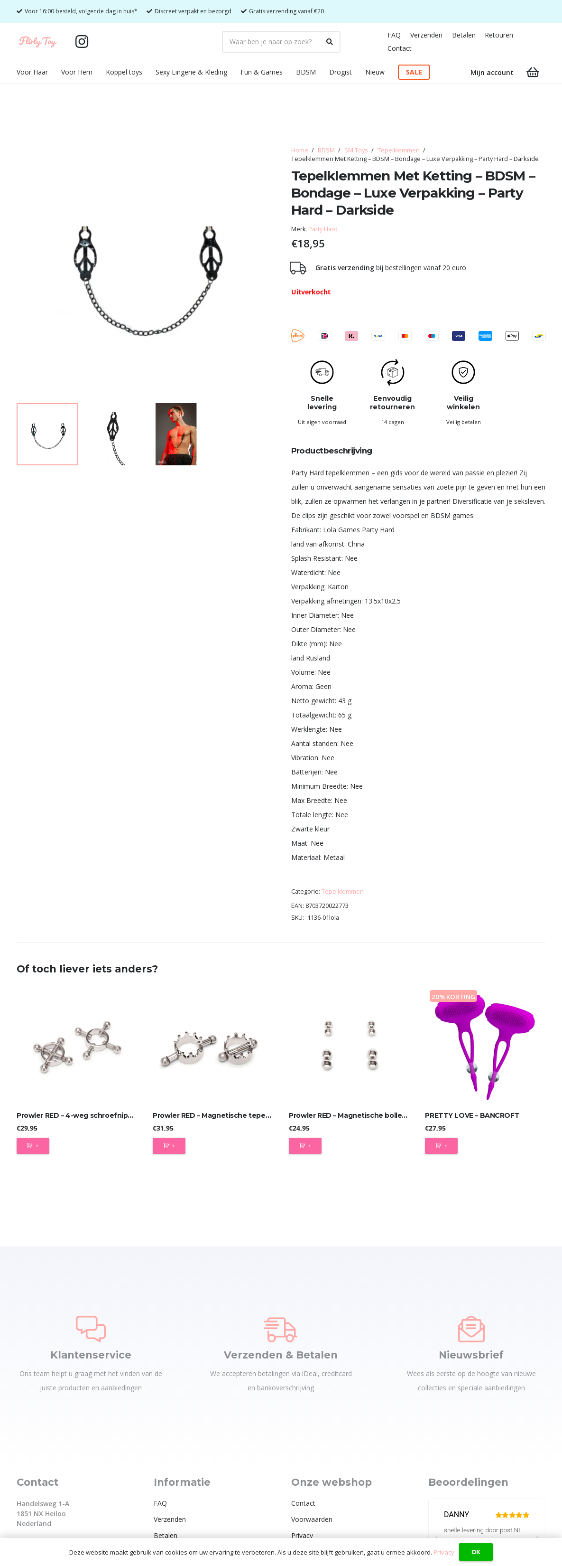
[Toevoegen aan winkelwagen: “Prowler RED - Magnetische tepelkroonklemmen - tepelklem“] (169, 1146)
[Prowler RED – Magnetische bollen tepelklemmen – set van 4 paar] (349, 1045)
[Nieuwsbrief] (471, 1329)
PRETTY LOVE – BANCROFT (472, 1115)
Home (299, 150)
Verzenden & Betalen (281, 1355)
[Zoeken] (330, 42)
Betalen (464, 34)
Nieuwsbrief (471, 1355)
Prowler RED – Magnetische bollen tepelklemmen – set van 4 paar (401, 1115)
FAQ (394, 34)
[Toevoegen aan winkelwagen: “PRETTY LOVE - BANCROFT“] (441, 1146)
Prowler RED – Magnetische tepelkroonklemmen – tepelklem (257, 1115)
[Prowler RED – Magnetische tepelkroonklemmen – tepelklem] (213, 1045)
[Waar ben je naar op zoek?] (281, 42)
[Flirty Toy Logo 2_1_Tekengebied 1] (38, 42)
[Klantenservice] (91, 1329)
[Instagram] (82, 41)
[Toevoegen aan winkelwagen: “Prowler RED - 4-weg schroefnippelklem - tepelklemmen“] (33, 1146)
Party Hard (323, 229)
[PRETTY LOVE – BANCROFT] (485, 1045)
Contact (399, 48)
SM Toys (356, 150)
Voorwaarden (311, 1519)
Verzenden (426, 34)
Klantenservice (90, 1355)
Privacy (302, 1535)
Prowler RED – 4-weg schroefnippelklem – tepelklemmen (114, 1115)
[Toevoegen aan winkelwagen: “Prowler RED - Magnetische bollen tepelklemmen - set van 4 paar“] (305, 1146)
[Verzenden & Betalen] (280, 1329)
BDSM (326, 150)
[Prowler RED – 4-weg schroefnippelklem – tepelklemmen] (77, 1045)
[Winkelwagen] (532, 72)
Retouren (499, 34)
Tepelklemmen (399, 150)
